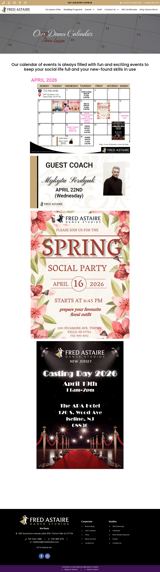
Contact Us (111, 9)
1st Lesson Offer (53, 9)
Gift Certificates (129, 9)
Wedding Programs (73, 9)
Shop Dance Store (149, 9)
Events (90, 9)
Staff (99, 9)
